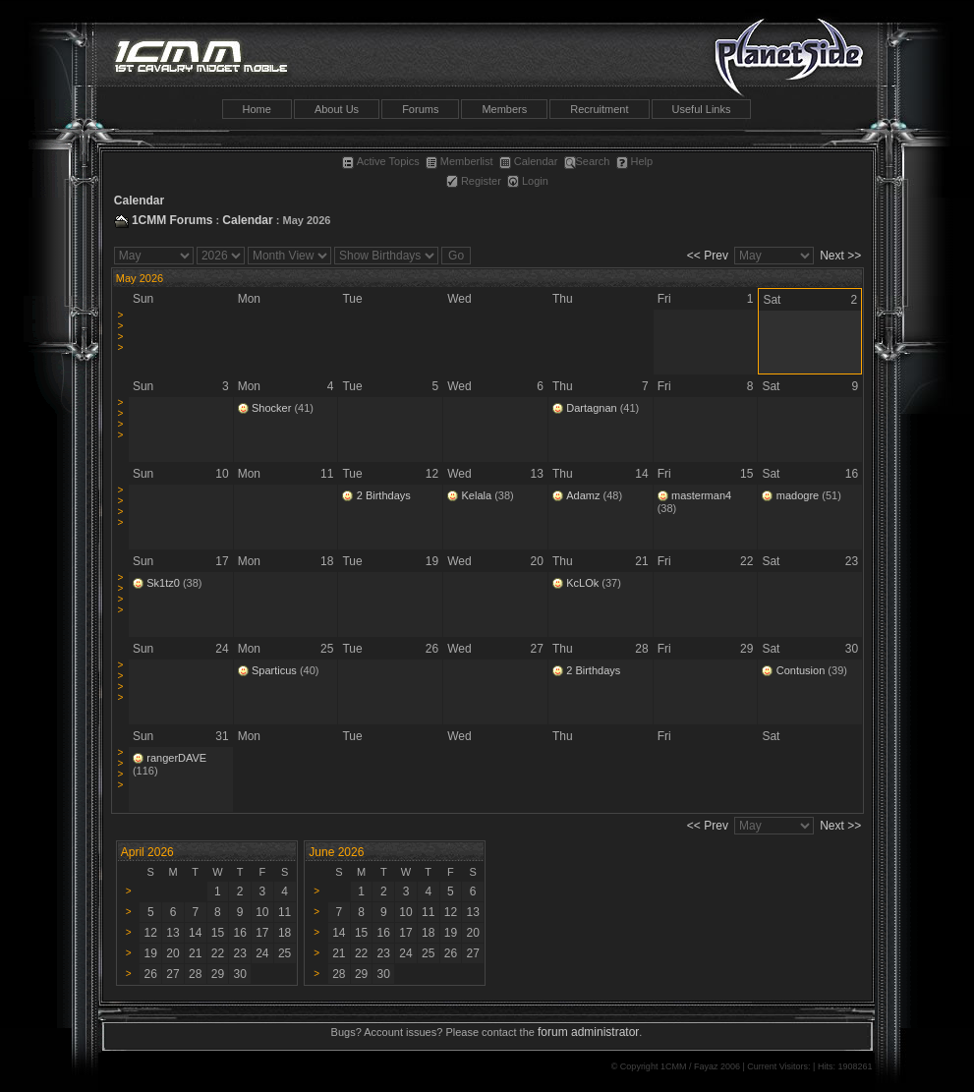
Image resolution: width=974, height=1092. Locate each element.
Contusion (801, 670)
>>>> (120, 331)
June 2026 (336, 852)
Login (527, 181)
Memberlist (459, 161)
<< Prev (707, 255)
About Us (337, 109)
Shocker (271, 408)
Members (504, 109)
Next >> (840, 255)
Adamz (583, 495)
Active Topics (381, 161)
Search (587, 161)
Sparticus (274, 670)
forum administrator (588, 1032)
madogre (797, 495)
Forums (420, 109)
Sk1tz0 (163, 583)
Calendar (528, 161)
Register (473, 181)
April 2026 (147, 852)
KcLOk (582, 583)
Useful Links (701, 109)
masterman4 (701, 495)
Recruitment (599, 109)
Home (257, 109)
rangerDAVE (176, 758)
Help (635, 161)
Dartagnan (591, 408)
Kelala (477, 495)
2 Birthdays (384, 495)
